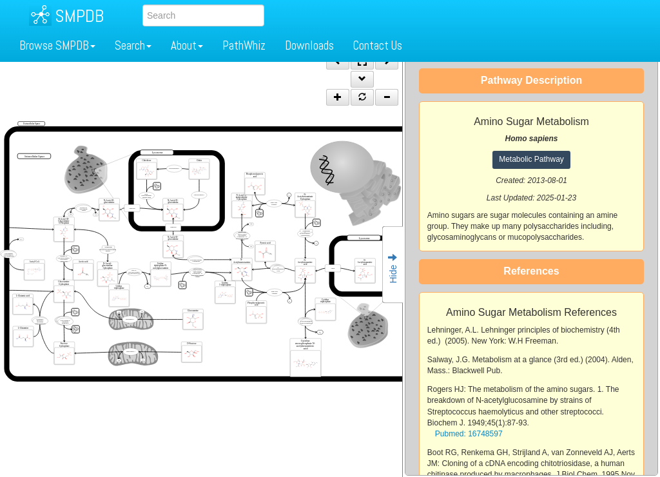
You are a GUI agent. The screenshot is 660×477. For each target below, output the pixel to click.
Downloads (309, 45)
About (187, 45)
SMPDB (79, 16)
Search (133, 45)
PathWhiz (244, 45)
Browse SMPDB (57, 45)
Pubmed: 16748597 (469, 433)
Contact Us (377, 45)
